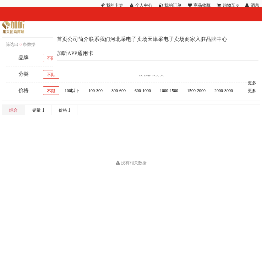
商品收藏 (202, 5)
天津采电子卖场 (166, 39)
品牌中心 (216, 39)
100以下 (72, 90)
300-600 (118, 90)
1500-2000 (196, 90)
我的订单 (172, 5)
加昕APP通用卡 (75, 53)
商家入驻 (195, 39)
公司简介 (78, 39)
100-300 (95, 90)
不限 (51, 58)
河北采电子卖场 (128, 39)
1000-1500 (169, 90)
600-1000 (143, 90)
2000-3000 (223, 90)
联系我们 (99, 39)
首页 (62, 39)
